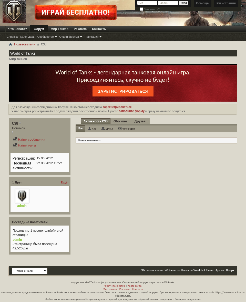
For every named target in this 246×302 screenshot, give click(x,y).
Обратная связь (151, 270)
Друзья (140, 121)
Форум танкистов (115, 285)
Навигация (91, 36)
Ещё (64, 182)
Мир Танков (59, 29)
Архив (220, 270)
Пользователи (24, 44)
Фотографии (128, 128)
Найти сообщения (29, 139)
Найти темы (24, 145)
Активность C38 (96, 121)
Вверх (230, 270)
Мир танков (110, 289)
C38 (94, 128)
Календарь (27, 36)
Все (80, 128)
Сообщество (45, 36)
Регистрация (226, 3)
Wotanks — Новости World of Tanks (189, 270)
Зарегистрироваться (123, 91)
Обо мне (120, 121)
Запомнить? (150, 9)
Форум (39, 29)
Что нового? (17, 29)
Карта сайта (134, 285)
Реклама (80, 29)
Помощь (202, 3)
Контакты (99, 29)
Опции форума (69, 36)
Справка (12, 36)
